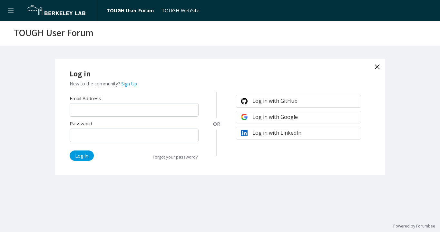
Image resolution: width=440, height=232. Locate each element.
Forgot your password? (175, 157)
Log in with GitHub (275, 100)
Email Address (85, 98)
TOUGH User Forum (130, 10)
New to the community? (95, 84)
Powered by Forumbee (414, 226)
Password (81, 123)
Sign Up (129, 84)
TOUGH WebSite (180, 10)
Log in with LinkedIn (276, 132)
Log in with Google (275, 117)
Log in (81, 155)
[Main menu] (10, 10)
